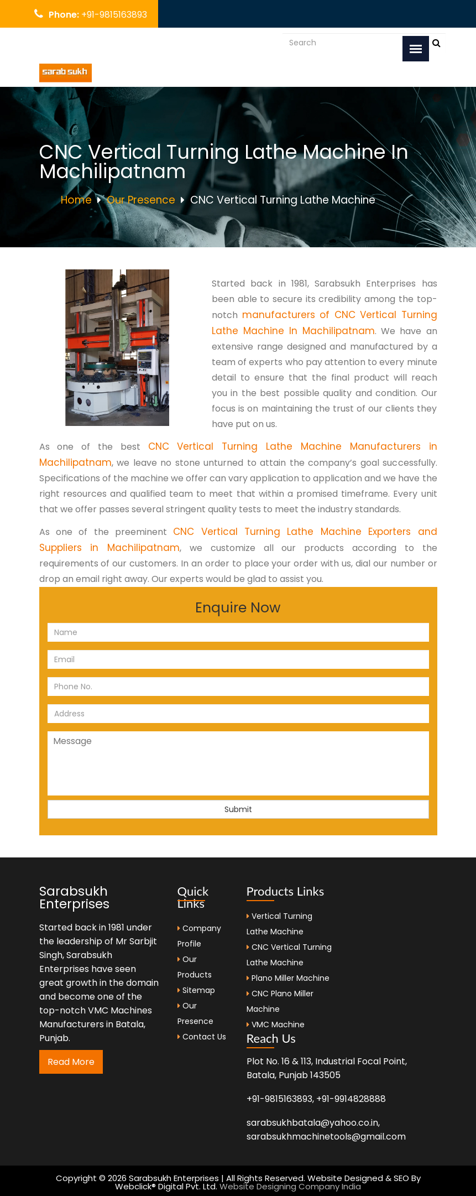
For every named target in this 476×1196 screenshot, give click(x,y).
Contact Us (201, 1036)
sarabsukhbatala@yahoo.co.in (147, 42)
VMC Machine (278, 1024)
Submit (238, 809)
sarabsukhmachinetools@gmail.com (326, 1136)
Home (76, 200)
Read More (71, 1061)
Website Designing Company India (290, 1186)
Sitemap (196, 990)
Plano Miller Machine (290, 978)
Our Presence (141, 200)
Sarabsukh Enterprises (74, 897)
